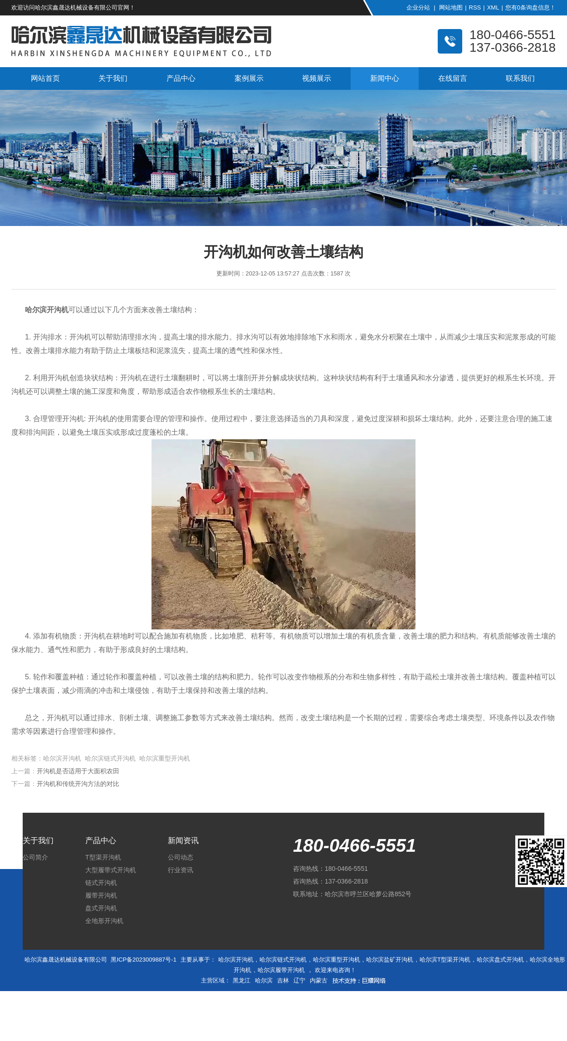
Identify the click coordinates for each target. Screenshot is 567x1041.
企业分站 (418, 7)
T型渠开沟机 (103, 857)
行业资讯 (180, 870)
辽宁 (299, 980)
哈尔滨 (264, 980)
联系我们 (520, 78)
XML (493, 7)
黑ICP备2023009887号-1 (143, 959)
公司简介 (35, 857)
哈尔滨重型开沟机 (336, 959)
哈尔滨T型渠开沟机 (445, 959)
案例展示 (249, 78)
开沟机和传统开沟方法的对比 (78, 783)
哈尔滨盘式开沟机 (500, 959)
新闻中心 (384, 78)
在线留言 (452, 78)
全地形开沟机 (104, 920)
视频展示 (316, 78)
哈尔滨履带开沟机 (281, 970)
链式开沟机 (101, 882)
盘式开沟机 (101, 908)
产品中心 (181, 78)
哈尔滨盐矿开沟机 (389, 959)
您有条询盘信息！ (530, 7)
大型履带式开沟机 (110, 870)
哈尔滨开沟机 (236, 959)
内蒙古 (318, 980)
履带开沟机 (101, 895)
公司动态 (180, 857)
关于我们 (112, 78)
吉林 (283, 980)
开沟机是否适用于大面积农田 (78, 771)
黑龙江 (241, 980)
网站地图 (451, 7)
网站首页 (45, 78)
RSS (475, 7)
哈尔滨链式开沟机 (283, 959)
